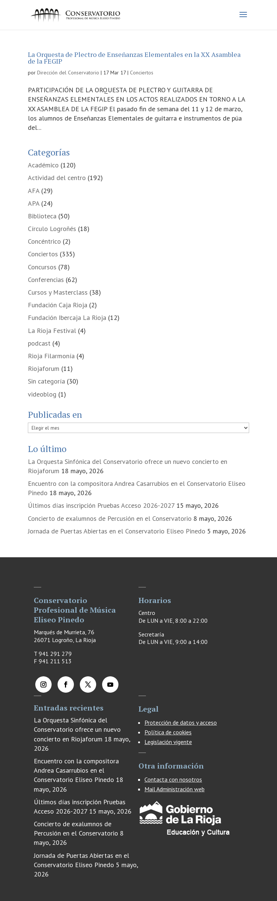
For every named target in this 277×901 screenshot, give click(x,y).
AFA (33, 190)
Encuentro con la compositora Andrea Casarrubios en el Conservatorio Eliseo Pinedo (76, 770)
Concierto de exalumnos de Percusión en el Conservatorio (110, 518)
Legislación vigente (168, 742)
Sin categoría (46, 381)
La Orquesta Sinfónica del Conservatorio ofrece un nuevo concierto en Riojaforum (77, 729)
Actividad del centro (57, 177)
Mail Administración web (174, 789)
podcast (39, 343)
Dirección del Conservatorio (68, 72)
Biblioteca (42, 216)
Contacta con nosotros (173, 779)
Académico (43, 165)
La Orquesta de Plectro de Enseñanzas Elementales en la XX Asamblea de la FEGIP (134, 57)
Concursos (42, 267)
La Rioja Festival (52, 330)
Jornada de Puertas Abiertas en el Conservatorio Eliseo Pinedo (116, 531)
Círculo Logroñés (52, 228)
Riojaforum (43, 368)
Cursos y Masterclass (58, 292)
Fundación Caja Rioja (57, 305)
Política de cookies (168, 732)
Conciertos (141, 72)
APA (33, 203)
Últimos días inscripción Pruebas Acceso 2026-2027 (101, 505)
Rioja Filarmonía (51, 356)
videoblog (42, 394)
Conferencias (46, 279)
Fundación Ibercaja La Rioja (67, 317)
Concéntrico (44, 241)
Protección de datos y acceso (180, 722)
